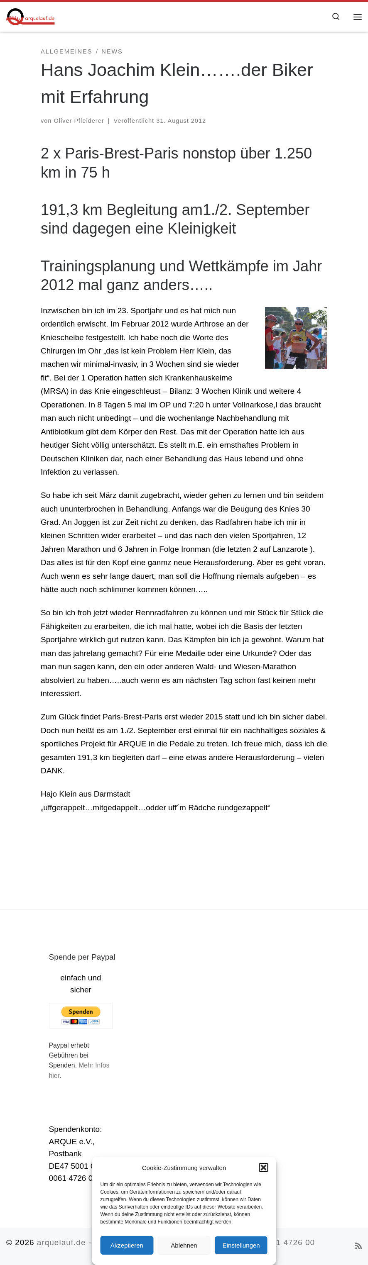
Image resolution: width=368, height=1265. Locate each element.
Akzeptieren (126, 1245)
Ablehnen (184, 1245)
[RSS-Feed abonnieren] (358, 1246)
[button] (264, 1167)
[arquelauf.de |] (30, 16)
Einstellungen (241, 1245)
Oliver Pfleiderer (79, 120)
